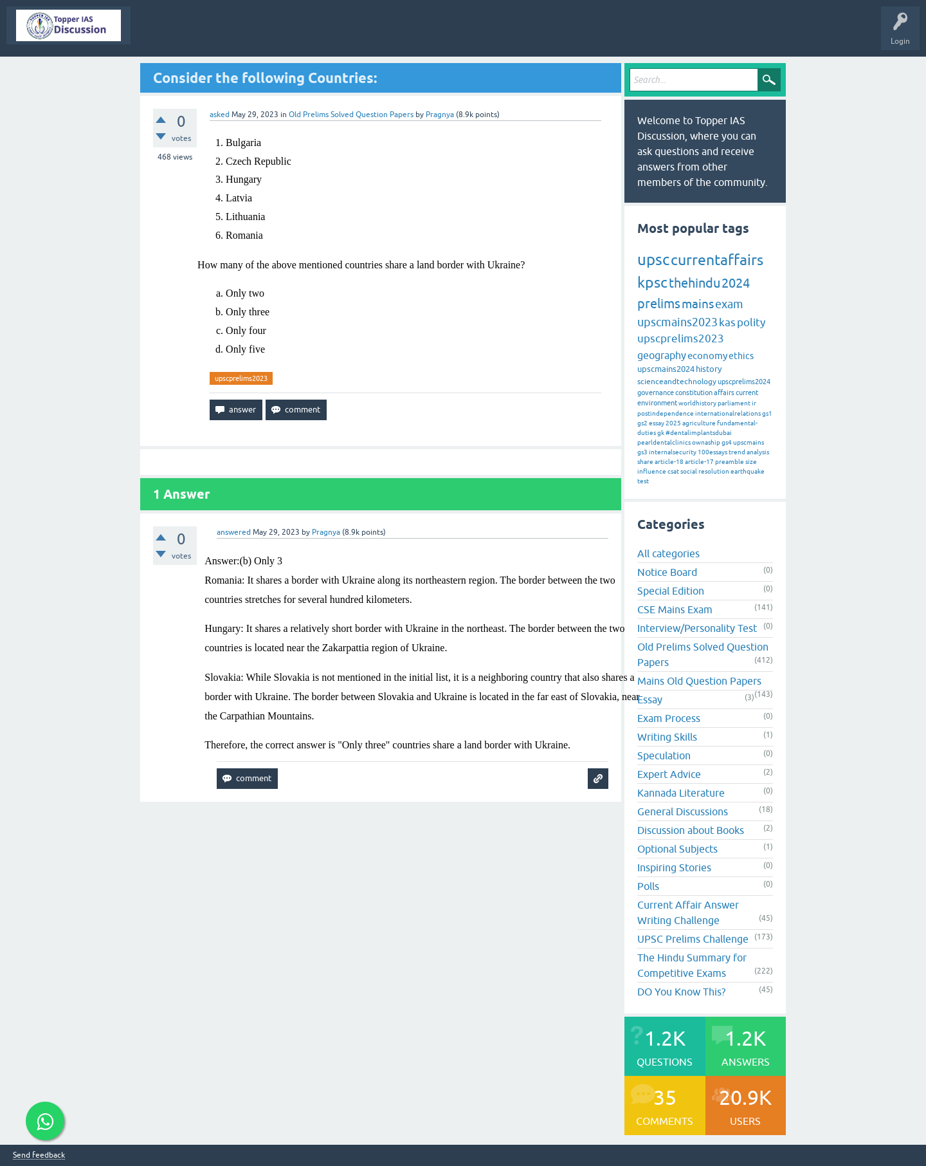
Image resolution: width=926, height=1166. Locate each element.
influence (651, 471)
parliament (734, 403)
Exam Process (668, 718)
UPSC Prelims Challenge (693, 939)
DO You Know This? (681, 991)
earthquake (748, 471)
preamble (729, 461)
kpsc (652, 282)
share (645, 461)
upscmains (748, 442)
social (688, 471)
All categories (668, 553)
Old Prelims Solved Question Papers (351, 114)
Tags (352, 35)
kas (727, 322)
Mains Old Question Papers (699, 681)
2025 (673, 423)
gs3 (642, 452)
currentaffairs (717, 260)
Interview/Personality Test (697, 628)
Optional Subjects (677, 849)
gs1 (767, 413)
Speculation (664, 755)
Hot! (253, 35)
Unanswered (302, 35)
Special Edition (670, 591)
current (747, 392)
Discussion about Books (690, 830)
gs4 (727, 442)
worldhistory (697, 403)
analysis (758, 452)
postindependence (665, 413)
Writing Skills (667, 737)
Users (443, 35)
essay (656, 423)
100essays (712, 452)
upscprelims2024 (744, 381)
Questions (209, 35)
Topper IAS (158, 35)
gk (660, 432)
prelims (658, 303)
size (751, 461)
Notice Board (667, 572)
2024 (736, 282)
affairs (724, 392)
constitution (694, 392)
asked (220, 114)
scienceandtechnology (676, 381)
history (709, 369)
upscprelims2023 (241, 378)
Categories (398, 35)
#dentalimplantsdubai (699, 432)
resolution (713, 471)
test (643, 481)
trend (737, 452)
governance (655, 392)
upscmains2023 (677, 322)
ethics (741, 356)
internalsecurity (672, 452)
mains (698, 304)
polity (751, 322)
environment (657, 403)
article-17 (699, 461)
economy (707, 355)
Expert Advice (669, 774)
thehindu (694, 282)
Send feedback (39, 1155)
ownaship (706, 442)
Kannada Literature (681, 793)
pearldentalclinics (664, 442)
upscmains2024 (665, 369)
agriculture (699, 423)
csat (673, 471)
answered (234, 532)
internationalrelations (728, 413)
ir (754, 403)
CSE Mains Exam (675, 609)
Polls (648, 886)
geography (661, 355)
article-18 (669, 461)
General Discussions (682, 811)
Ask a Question (498, 35)
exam (729, 304)
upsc (653, 259)
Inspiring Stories (674, 867)
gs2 (642, 423)
